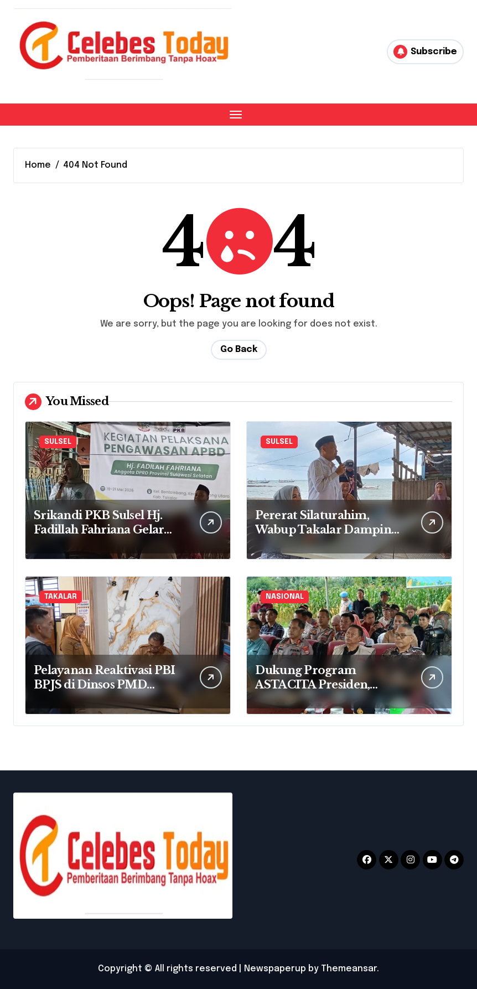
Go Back (238, 349)
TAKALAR (60, 596)
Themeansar (349, 969)
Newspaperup (275, 969)
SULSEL (57, 442)
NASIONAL (285, 596)
